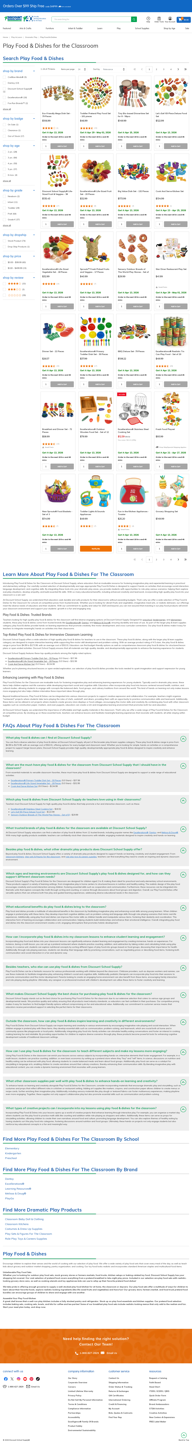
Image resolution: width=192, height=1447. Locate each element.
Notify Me (96, 549)
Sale (187, 28)
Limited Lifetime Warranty (80, 1391)
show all (7, 109)
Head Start (154, 1387)
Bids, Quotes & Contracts (120, 1413)
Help (148, 20)
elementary (176, 619)
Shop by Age (169, 28)
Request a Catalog (158, 1378)
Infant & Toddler (75, 28)
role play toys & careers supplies (81, 856)
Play (119, 28)
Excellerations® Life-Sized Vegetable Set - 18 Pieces (33, 661)
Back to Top (184, 1436)
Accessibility (74, 1417)
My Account (114, 1408)
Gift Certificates (116, 1395)
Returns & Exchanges (119, 1391)
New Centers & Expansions (162, 1417)
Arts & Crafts (25, 28)
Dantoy (85, 622)
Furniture (50, 28)
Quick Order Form (157, 1395)
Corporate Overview (77, 1382)
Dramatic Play (31, 37)
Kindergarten (13, 1153)
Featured (7, 28)
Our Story (72, 1378)
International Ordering (119, 1400)
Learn (99, 28)
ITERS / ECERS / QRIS (159, 1391)
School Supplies (142, 28)
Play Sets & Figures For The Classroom (28, 1233)
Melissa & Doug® (102, 622)
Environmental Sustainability (82, 1430)
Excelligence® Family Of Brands (83, 1421)
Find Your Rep (115, 1417)
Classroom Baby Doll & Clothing (24, 1219)
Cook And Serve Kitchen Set (21, 664)
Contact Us (114, 1378)
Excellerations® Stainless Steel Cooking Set (31, 809)
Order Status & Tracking (120, 1387)
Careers (72, 1387)
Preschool (11, 1158)
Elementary (12, 1148)
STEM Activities (156, 1408)
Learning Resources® (18, 1188)
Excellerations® (73, 622)
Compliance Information (79, 1408)
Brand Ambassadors (159, 1404)
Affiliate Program (157, 1400)
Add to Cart (62, 146)
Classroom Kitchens (17, 1224)
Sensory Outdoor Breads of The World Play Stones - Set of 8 (40, 814)
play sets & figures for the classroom (42, 856)
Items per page (68, 69)
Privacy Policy (74, 1395)
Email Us (112, 1352)
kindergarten (159, 619)
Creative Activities (158, 1413)
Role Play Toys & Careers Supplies (26, 1238)
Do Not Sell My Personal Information (85, 1400)
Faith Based (155, 1382)
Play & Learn (16, 37)
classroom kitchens (15, 856)
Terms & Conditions (77, 1404)
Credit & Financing (117, 1404)
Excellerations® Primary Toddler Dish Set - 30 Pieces (33, 658)
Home (5, 37)
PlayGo (9, 1198)
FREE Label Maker (157, 1421)
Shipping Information (118, 1382)
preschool (147, 619)
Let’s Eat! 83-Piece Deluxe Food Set (28, 812)
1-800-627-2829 (89, 1352)
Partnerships (74, 1413)
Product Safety (75, 1426)
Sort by (96, 69)
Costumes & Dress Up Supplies (23, 1229)
